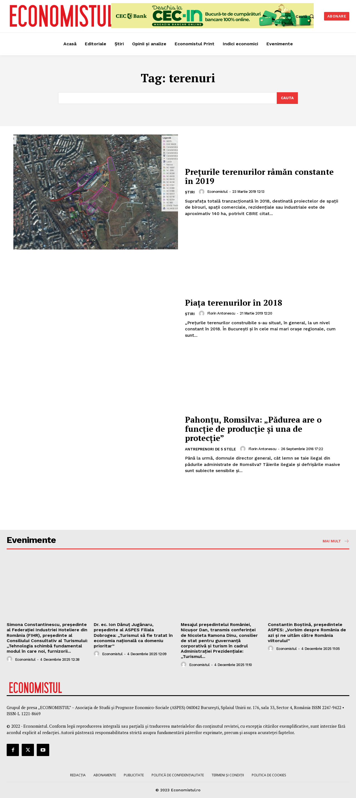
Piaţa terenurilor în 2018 (235, 302)
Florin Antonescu (221, 313)
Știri (190, 192)
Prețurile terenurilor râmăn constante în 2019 (262, 176)
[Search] (287, 98)
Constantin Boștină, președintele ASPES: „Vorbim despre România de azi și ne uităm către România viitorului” (307, 632)
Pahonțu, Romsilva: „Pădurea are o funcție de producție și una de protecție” (255, 428)
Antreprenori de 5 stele (210, 449)
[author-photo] (202, 191)
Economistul (217, 191)
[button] (306, 16)
